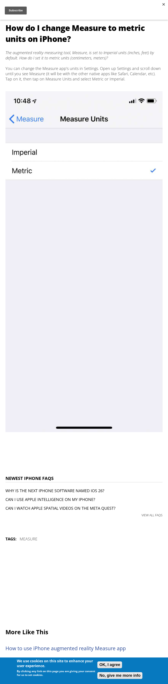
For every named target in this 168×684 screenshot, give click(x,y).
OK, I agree (109, 665)
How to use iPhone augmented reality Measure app (65, 648)
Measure (28, 539)
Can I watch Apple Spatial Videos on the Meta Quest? (60, 508)
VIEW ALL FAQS (152, 515)
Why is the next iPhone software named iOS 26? (54, 490)
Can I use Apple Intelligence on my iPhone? (50, 499)
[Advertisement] (84, 585)
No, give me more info (119, 675)
